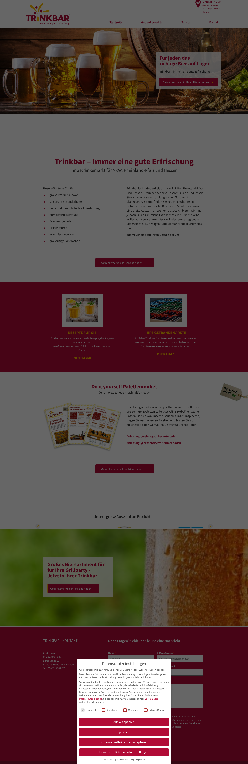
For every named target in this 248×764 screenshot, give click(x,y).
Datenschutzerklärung (90, 698)
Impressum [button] (140, 760)
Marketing (130, 709)
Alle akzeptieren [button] (124, 722)
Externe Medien (154, 709)
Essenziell (88, 709)
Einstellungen (151, 698)
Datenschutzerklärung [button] (125, 760)
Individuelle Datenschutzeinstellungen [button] (124, 752)
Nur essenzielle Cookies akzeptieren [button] (124, 742)
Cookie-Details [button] (109, 760)
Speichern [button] (124, 732)
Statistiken (109, 709)
